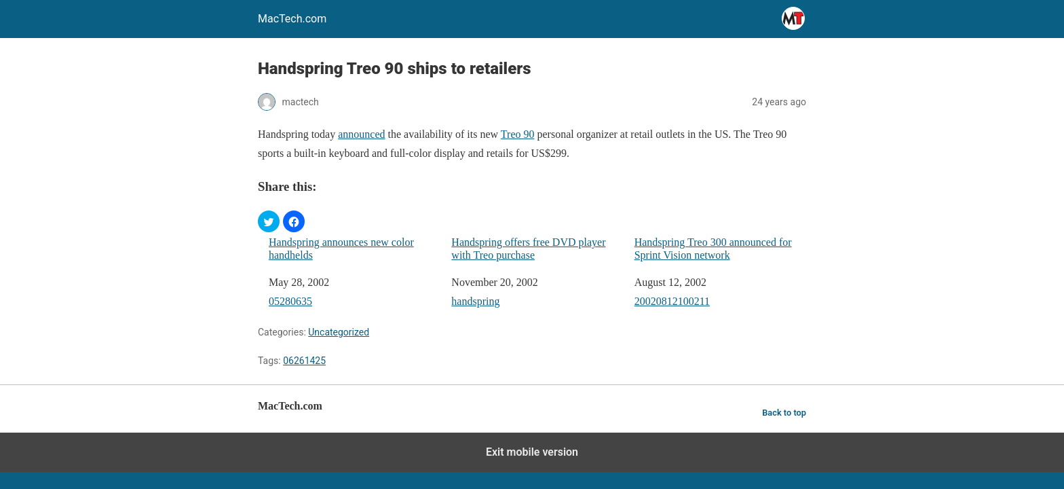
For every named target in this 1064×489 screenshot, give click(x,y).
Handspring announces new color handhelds (341, 248)
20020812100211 (672, 301)
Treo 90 (518, 134)
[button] (269, 221)
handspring (475, 301)
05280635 (290, 301)
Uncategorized (338, 332)
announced (361, 134)
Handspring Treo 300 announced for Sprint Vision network (713, 248)
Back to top (784, 413)
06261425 (304, 360)
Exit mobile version (532, 452)
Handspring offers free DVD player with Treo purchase (528, 248)
